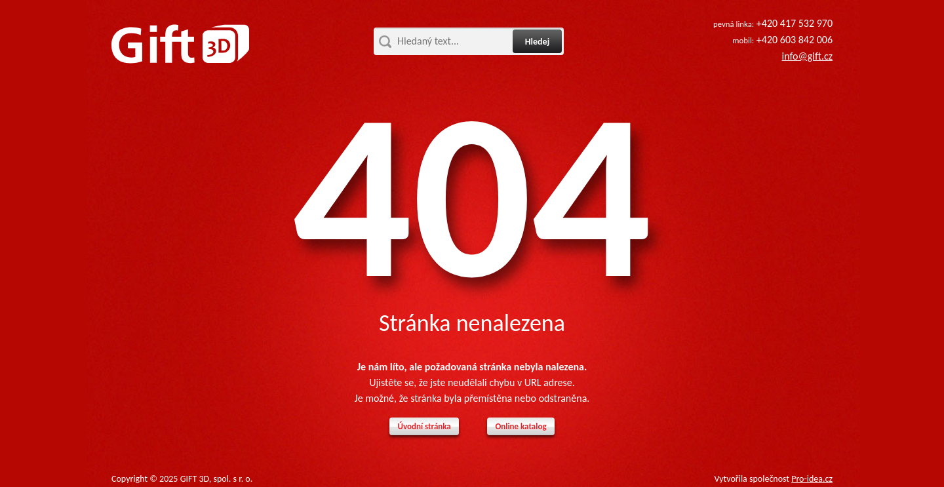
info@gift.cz (807, 56)
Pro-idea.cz (812, 478)
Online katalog (520, 426)
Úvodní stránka (423, 426)
